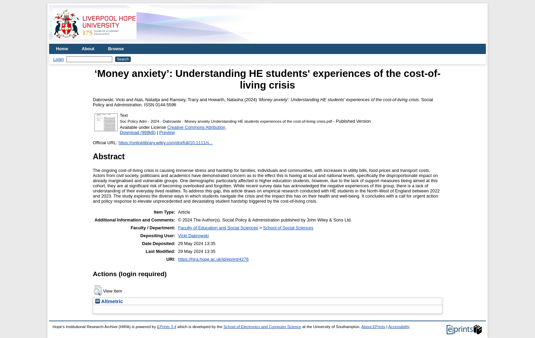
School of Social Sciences (288, 227)
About (88, 48)
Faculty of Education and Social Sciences (218, 227)
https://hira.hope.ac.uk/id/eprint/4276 (213, 259)
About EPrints (373, 327)
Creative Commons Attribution (196, 127)
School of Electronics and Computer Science (262, 327)
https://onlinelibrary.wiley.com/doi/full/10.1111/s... (165, 142)
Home (62, 48)
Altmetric (109, 301)
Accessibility (399, 327)
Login (58, 59)
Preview (167, 132)
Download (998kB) (138, 132)
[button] (98, 290)
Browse (116, 48)
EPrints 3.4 (166, 327)
